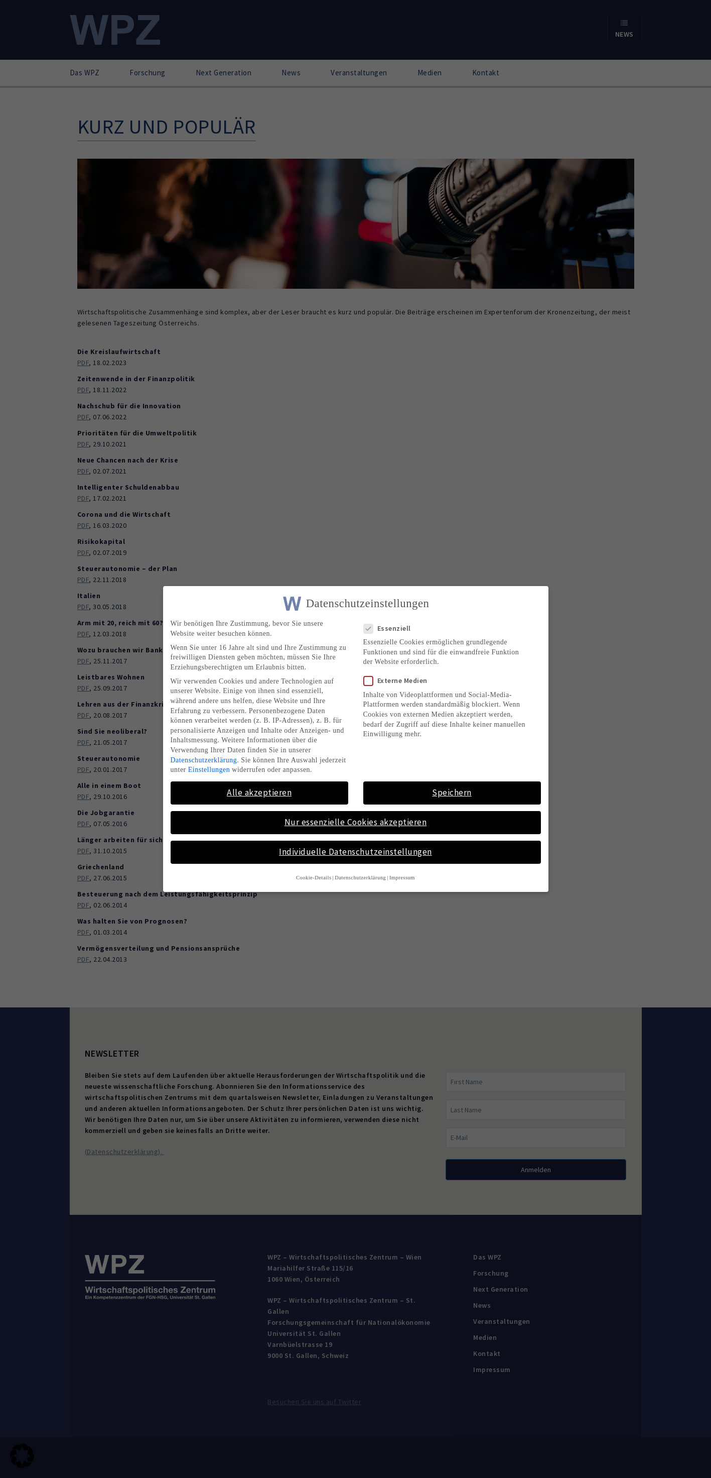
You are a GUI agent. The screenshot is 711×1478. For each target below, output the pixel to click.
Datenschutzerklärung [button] (360, 877)
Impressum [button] (402, 877)
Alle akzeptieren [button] (259, 792)
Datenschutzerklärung (204, 759)
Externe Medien (398, 681)
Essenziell (390, 628)
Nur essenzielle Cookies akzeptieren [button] (356, 822)
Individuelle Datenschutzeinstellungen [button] (355, 851)
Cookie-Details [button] (314, 877)
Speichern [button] (452, 792)
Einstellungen (209, 769)
